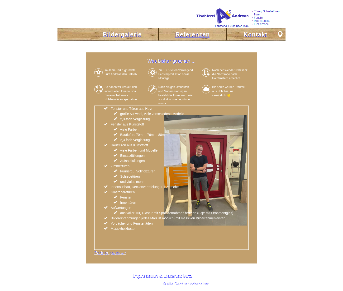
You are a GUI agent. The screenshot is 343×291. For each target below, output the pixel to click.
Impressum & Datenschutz (162, 275)
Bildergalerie (122, 34)
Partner (110, 252)
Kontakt (255, 34)
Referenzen (192, 34)
